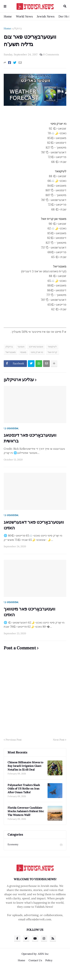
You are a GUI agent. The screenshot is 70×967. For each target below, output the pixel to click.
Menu (5, 6)
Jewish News (45, 16)
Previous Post (14, 739)
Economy (35, 844)
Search (65, 6)
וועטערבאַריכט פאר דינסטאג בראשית (30, 438)
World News (24, 16)
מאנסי (23, 352)
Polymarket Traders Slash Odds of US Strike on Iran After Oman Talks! (24, 788)
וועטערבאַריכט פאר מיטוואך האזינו (29, 612)
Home (8, 16)
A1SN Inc (43, 953)
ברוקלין (17, 28)
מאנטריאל (11, 352)
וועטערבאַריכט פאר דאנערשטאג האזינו (34, 525)
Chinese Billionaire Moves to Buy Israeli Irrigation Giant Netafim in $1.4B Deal (25, 765)
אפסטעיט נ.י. (11, 428)
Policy (48, 960)
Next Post (58, 739)
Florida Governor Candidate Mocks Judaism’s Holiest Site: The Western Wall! (26, 811)
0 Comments (51, 54)
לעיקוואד (52, 346)
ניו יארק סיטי (37, 352)
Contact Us (35, 960)
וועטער (20, 346)
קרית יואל (52, 352)
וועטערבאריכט (36, 346)
